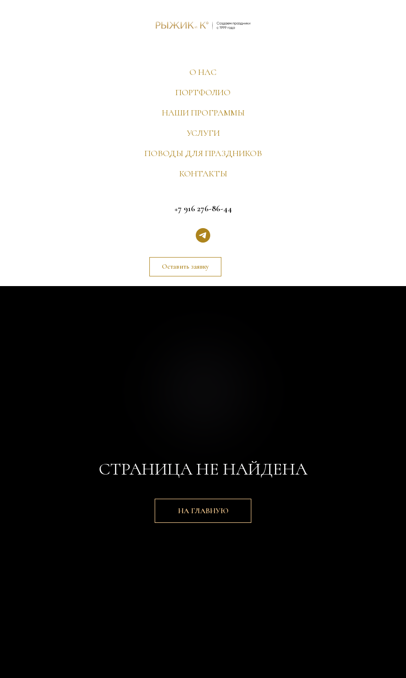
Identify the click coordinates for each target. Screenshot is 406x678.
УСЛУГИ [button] (203, 133)
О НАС (203, 72)
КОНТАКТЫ (203, 173)
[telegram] (203, 235)
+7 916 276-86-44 (203, 208)
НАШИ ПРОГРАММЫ (203, 112)
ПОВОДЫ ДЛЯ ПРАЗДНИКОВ (203, 153)
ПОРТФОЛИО (203, 92)
